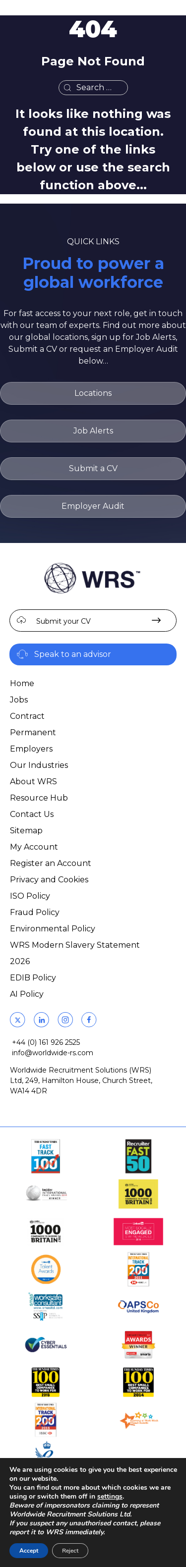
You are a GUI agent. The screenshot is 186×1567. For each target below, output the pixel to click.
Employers (31, 749)
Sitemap (26, 830)
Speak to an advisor (72, 654)
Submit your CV (63, 621)
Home (22, 683)
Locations (93, 393)
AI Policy (27, 994)
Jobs (19, 699)
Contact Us (32, 814)
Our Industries (39, 765)
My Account (34, 847)
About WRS (33, 781)
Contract (27, 716)
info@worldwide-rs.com (52, 1052)
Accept (28, 1551)
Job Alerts (93, 430)
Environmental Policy (52, 928)
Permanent (33, 732)
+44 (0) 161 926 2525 (46, 1042)
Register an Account (50, 863)
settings (110, 1496)
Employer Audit (93, 506)
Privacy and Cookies (49, 879)
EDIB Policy (33, 977)
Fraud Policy (35, 912)
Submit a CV (93, 468)
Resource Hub (39, 798)
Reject (70, 1551)
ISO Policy (30, 896)
